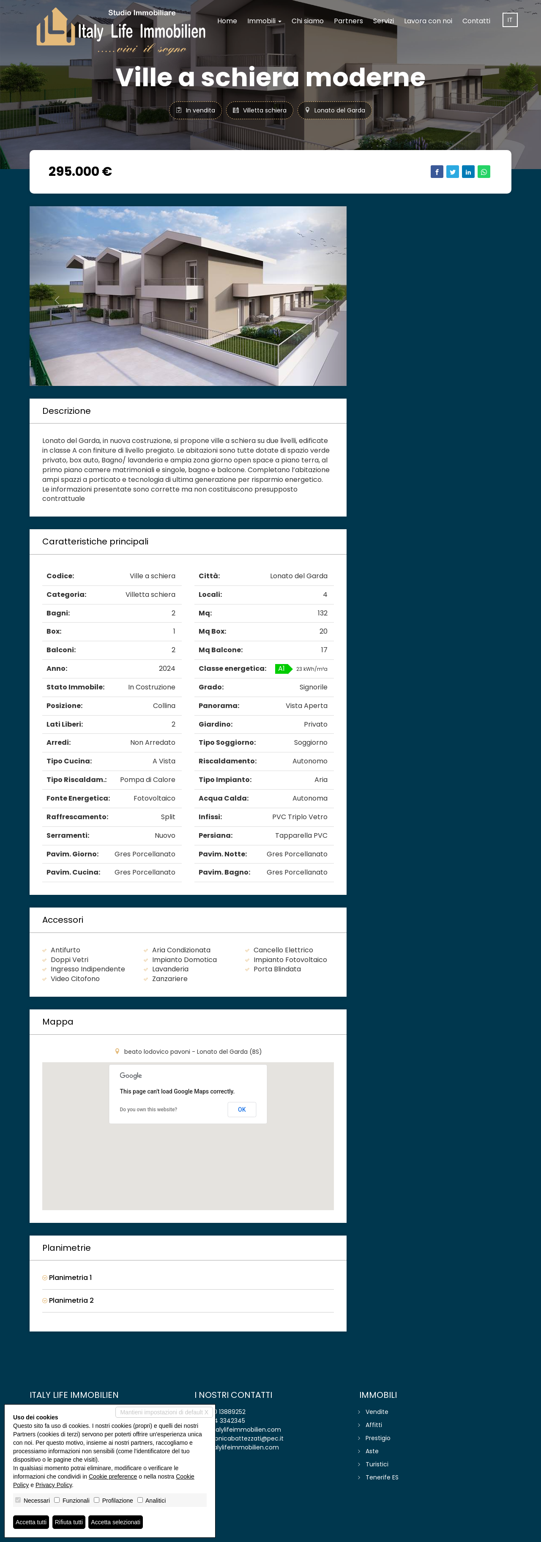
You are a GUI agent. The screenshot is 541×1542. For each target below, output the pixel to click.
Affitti (374, 1425)
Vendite (377, 1412)
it (510, 20)
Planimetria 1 (67, 1277)
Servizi (383, 21)
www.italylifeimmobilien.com (236, 1447)
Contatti (476, 21)
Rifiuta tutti (69, 1522)
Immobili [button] (264, 21)
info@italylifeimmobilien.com (237, 1429)
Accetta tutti (31, 1522)
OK (242, 1109)
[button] (53, 296)
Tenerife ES (382, 1477)
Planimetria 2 (68, 1300)
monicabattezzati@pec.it (246, 1438)
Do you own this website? (149, 1110)
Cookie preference (113, 1476)
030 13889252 (226, 1412)
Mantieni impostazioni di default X (164, 1412)
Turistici (377, 1464)
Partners (348, 21)
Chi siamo (308, 21)
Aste (372, 1451)
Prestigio (378, 1438)
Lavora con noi (428, 21)
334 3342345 (226, 1420)
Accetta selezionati (115, 1522)
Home (227, 21)
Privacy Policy (54, 1485)
